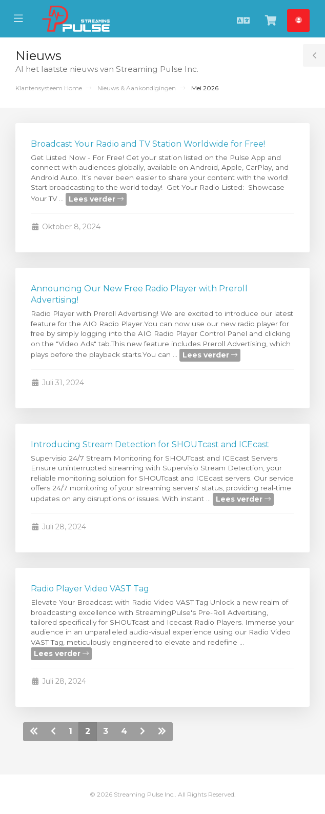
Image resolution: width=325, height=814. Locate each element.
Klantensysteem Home (48, 88)
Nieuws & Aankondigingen (136, 88)
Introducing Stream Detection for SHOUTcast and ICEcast (150, 444)
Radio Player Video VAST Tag (90, 588)
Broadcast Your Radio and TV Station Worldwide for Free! (148, 144)
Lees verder (96, 199)
